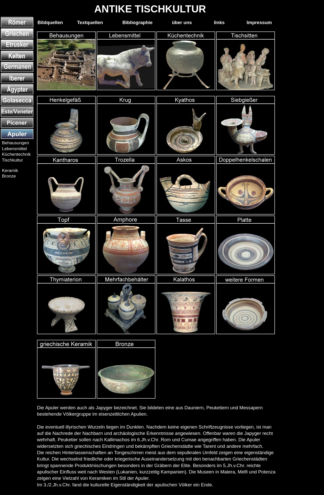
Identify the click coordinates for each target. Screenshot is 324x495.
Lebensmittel (14, 148)
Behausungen (15, 142)
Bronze (8, 176)
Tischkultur (12, 160)
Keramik (9, 170)
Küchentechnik (16, 154)
